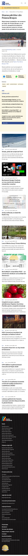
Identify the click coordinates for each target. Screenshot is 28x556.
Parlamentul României (6, 515)
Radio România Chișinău (7, 439)
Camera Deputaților (6, 518)
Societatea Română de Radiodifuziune (10, 510)
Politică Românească (6, 482)
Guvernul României (6, 513)
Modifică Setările (6, 537)
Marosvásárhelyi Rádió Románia (8, 468)
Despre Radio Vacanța (8, 532)
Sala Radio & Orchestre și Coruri (8, 504)
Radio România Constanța (7, 454)
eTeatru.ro (4, 443)
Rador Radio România (6, 498)
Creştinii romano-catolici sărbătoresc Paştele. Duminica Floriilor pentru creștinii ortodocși (14, 119)
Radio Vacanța (5, 469)
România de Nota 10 (6, 489)
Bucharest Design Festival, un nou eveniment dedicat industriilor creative (14, 101)
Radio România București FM (8, 450)
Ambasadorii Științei (6, 491)
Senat (3, 517)
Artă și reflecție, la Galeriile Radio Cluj (14, 105)
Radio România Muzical (6, 434)
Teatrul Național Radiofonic (7, 441)
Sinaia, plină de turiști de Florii (14, 97)
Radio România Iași (6, 457)
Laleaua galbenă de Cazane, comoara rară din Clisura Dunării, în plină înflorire (14, 403)
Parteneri (4, 528)
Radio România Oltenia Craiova (8, 455)
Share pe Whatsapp (21, 77)
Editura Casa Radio (6, 479)
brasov (4, 85)
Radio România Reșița (6, 459)
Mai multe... (5, 124)
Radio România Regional (7, 486)
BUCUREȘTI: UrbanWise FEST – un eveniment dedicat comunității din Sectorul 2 (14, 113)
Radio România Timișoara (7, 462)
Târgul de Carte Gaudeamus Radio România (11, 477)
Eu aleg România (5, 487)
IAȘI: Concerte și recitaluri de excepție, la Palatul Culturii (14, 329)
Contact (4, 535)
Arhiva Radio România (6, 480)
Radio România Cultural (6, 432)
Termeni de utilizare (7, 530)
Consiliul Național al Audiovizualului (9, 520)
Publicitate (5, 525)
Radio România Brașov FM (7, 448)
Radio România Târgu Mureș (7, 461)
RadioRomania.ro (5, 427)
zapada (4, 87)
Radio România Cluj (6, 452)
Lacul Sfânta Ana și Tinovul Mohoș (14, 108)
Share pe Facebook (9, 77)
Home (3, 11)
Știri (7, 11)
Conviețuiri (4, 475)
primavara (20, 85)
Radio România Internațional (7, 436)
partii (8, 85)
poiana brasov (13, 85)
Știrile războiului (5, 484)
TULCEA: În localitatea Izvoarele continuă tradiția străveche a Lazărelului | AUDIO (14, 385)
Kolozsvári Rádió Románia (7, 466)
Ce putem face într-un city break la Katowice (14, 351)
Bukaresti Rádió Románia (7, 464)
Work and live (4, 493)
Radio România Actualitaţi (7, 429)
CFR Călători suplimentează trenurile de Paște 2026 (14, 368)
